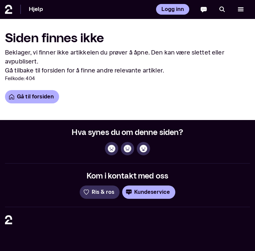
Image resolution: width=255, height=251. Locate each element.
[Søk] (222, 9)
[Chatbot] (204, 9)
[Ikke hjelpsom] (111, 148)
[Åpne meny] (240, 9)
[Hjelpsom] (143, 148)
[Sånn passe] (127, 148)
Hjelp (36, 9)
